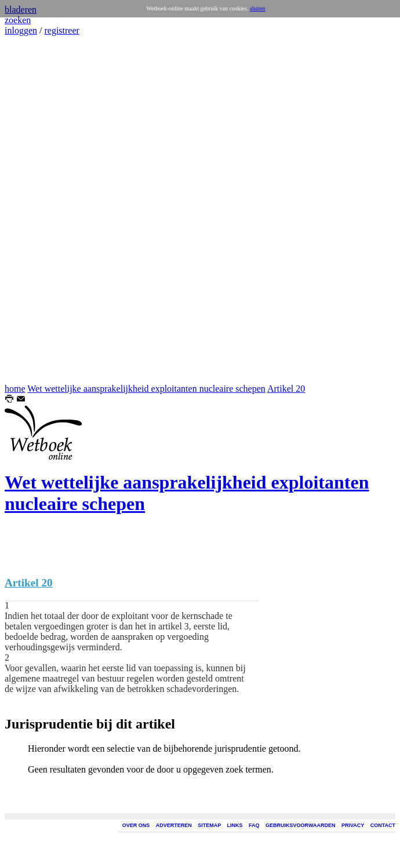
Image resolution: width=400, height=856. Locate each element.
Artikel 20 (286, 389)
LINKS (235, 825)
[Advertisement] (39, 210)
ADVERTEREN (174, 825)
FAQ (254, 825)
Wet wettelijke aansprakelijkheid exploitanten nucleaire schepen (146, 389)
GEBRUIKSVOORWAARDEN (300, 825)
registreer (61, 30)
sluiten (258, 8)
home (15, 389)
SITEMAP (209, 825)
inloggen (21, 30)
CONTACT (382, 825)
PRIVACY (352, 825)
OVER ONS (136, 825)
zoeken (18, 20)
